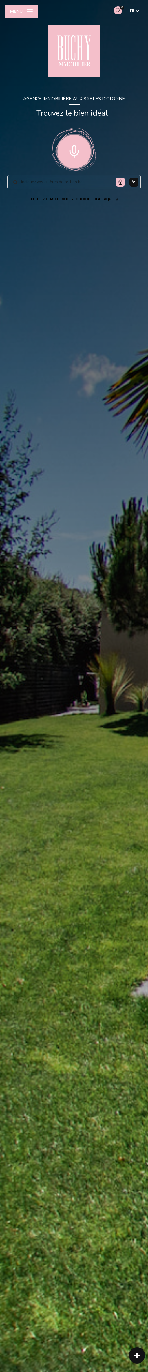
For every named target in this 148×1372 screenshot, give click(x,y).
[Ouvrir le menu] (21, 11)
